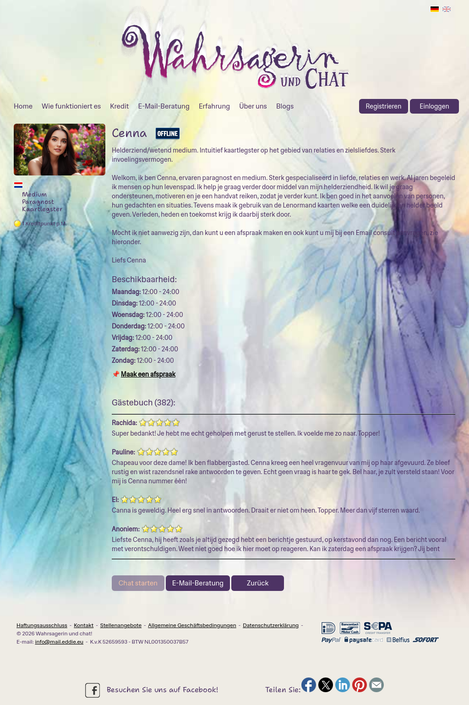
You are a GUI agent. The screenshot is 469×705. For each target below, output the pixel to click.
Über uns (253, 106)
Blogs (285, 106)
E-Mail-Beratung (163, 106)
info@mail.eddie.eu (59, 641)
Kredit (119, 106)
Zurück (257, 583)
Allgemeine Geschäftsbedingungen (192, 625)
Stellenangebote (121, 625)
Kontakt (83, 625)
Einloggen (434, 106)
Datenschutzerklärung (271, 625)
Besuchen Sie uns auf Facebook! (151, 690)
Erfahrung (214, 106)
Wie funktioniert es (71, 106)
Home (23, 106)
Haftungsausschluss (41, 625)
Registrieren (384, 106)
